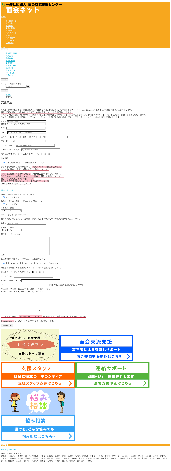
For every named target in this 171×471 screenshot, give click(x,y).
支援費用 (9, 31)
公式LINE (9, 43)
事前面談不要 (11, 21)
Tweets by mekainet (8, 456)
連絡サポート (11, 33)
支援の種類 (10, 28)
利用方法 (9, 23)
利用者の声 (10, 38)
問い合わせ (10, 40)
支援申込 (9, 26)
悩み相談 (9, 35)
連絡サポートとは (8, 190)
